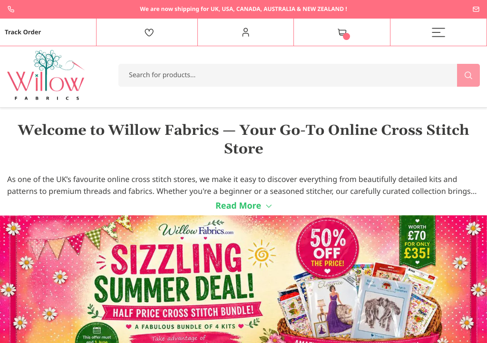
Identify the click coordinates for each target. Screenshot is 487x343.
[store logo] (46, 75)
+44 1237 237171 (11, 9)
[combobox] (299, 75)
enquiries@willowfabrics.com (476, 9)
